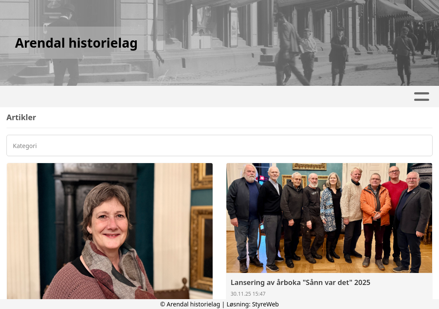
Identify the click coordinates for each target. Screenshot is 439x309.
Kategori (25, 146)
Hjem (118, 97)
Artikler (154, 97)
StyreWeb (265, 304)
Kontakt (309, 97)
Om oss (258, 97)
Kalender (205, 97)
